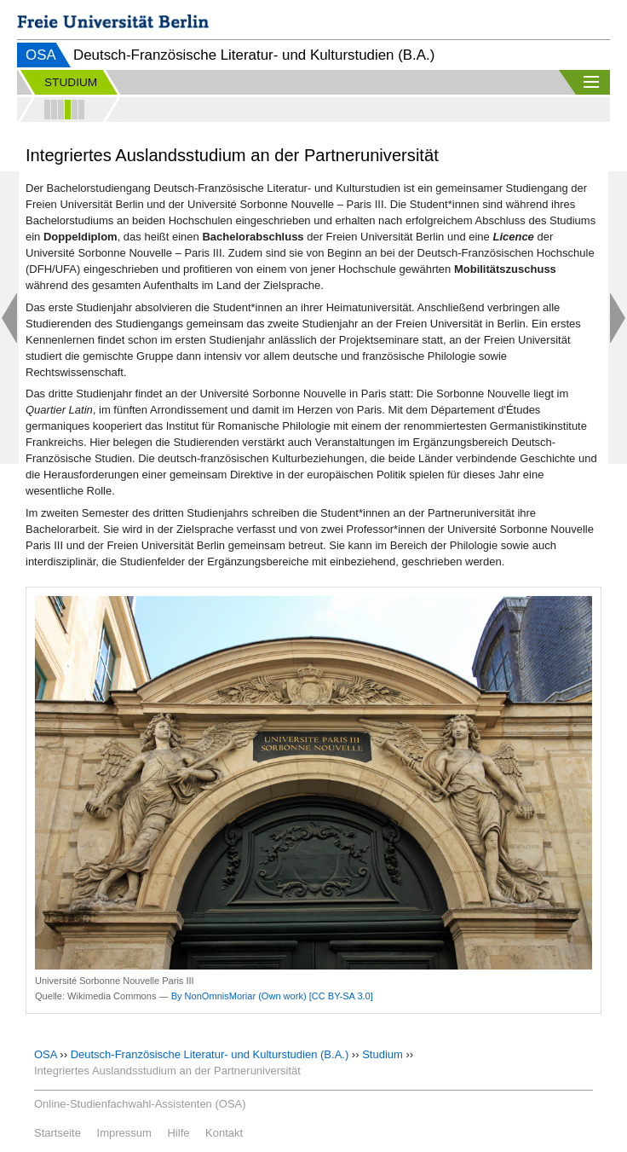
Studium (382, 1054)
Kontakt (224, 1132)
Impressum (124, 1132)
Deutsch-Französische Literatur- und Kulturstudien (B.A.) (210, 1054)
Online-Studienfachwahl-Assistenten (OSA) (140, 1103)
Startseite (57, 1132)
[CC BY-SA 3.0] (341, 996)
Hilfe (178, 1132)
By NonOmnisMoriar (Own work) (239, 996)
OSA (41, 55)
